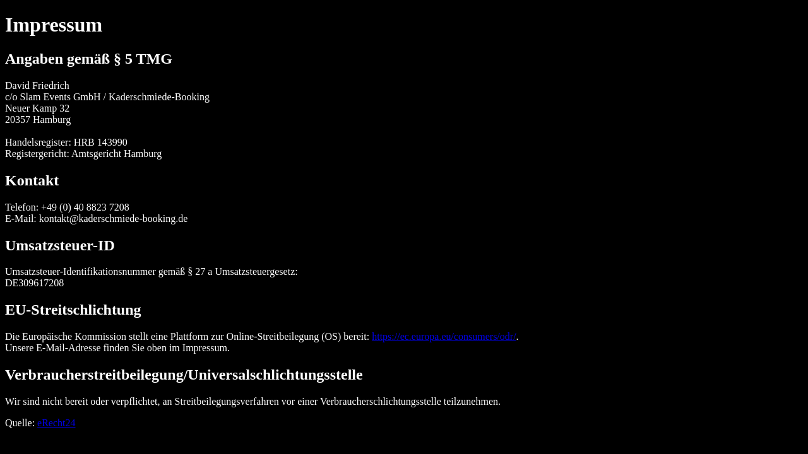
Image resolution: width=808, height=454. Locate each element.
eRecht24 (56, 422)
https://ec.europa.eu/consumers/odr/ (444, 336)
